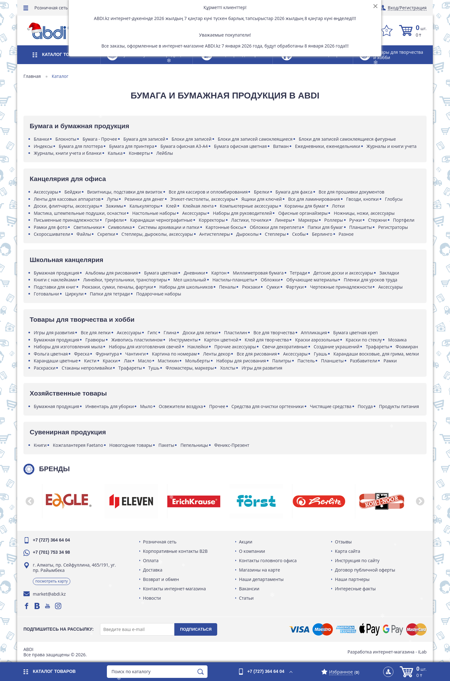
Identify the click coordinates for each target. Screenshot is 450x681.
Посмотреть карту (51, 581)
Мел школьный (189, 280)
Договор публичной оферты (365, 570)
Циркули (74, 294)
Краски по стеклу (364, 340)
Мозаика (397, 340)
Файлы (84, 234)
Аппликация (314, 332)
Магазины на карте (259, 570)
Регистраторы (393, 227)
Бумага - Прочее (99, 139)
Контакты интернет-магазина (174, 589)
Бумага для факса (294, 192)
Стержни (377, 220)
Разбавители (363, 361)
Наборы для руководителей (242, 213)
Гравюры (95, 340)
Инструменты (183, 340)
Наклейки (198, 347)
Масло (145, 361)
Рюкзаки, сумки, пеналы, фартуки (117, 287)
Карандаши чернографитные (161, 220)
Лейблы (164, 153)
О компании (252, 551)
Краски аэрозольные (317, 340)
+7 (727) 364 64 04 (51, 539)
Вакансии (249, 589)
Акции (245, 542)
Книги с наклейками (55, 280)
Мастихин (168, 361)
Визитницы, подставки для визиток (124, 192)
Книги (40, 445)
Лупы (112, 199)
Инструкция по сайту (357, 560)
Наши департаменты (261, 579)
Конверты (139, 153)
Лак (128, 361)
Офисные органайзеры (303, 213)
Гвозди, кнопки (362, 199)
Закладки (389, 273)
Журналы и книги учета (392, 146)
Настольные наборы (154, 213)
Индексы (43, 146)
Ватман (281, 146)
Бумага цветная (161, 273)
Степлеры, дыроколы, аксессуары (157, 234)
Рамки (390, 361)
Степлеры (275, 234)
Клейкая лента (198, 206)
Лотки (338, 206)
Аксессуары (46, 192)
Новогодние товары (130, 445)
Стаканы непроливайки (87, 368)
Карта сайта (347, 551)
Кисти (90, 361)
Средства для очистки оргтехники (268, 406)
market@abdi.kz (49, 594)
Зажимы (114, 206)
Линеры (283, 220)
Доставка (152, 570)
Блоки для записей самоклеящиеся (255, 139)
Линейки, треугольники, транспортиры (125, 280)
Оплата (151, 560)
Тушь (153, 368)
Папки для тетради (110, 294)
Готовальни (46, 294)
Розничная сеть (51, 8)
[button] (29, 501)
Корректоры (212, 220)
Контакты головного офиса (268, 560)
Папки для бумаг (325, 227)
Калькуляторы (144, 206)
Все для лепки (95, 332)
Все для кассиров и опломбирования (208, 192)
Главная (32, 76)
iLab (422, 652)
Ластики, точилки (250, 220)
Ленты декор (217, 354)
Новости (152, 598)
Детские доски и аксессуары (343, 273)
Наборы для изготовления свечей (145, 347)
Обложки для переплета (275, 227)
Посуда (365, 406)
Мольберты (197, 361)
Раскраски (44, 368)
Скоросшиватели (52, 234)
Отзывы (343, 542)
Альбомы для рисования (111, 273)
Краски (110, 361)
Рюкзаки (251, 287)
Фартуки (295, 287)
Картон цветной (221, 340)
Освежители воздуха (181, 406)
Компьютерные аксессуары (249, 206)
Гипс (153, 332)
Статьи (246, 598)
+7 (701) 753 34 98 (51, 552)
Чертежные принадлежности (341, 287)
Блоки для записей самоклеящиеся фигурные (347, 139)
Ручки (355, 220)
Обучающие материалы (312, 280)
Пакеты (166, 445)
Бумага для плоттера (81, 146)
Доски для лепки (200, 332)
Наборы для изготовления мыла (68, 347)
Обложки (270, 280)
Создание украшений (337, 347)
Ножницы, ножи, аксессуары (364, 213)
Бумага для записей (144, 139)
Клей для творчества (267, 340)
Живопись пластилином (136, 340)
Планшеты (360, 227)
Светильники (87, 227)
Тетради (298, 273)
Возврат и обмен (161, 579)
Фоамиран (407, 347)
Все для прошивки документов (351, 192)
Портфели (404, 220)
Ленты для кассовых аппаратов (67, 199)
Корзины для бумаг (305, 206)
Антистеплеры (214, 234)
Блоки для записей (192, 139)
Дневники (194, 273)
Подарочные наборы (158, 294)
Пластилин (235, 332)
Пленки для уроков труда (370, 280)
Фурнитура (107, 354)
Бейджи (72, 192)
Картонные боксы (224, 227)
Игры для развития (54, 332)
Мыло (146, 406)
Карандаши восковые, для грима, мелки (376, 354)
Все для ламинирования (314, 199)
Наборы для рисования (241, 361)
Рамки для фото (50, 227)
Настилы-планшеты (233, 280)
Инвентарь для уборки (109, 406)
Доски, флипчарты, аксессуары (66, 206)
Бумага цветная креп (355, 332)
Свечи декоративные (285, 347)
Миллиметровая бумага (258, 273)
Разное (346, 234)
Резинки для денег (144, 199)
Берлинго (322, 234)
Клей (171, 206)
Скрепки (106, 234)
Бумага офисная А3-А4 (184, 146)
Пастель (306, 361)
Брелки (261, 192)
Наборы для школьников (186, 287)
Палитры (281, 361)
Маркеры (308, 220)
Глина (170, 332)
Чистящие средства (331, 406)
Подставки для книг (55, 287)
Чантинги (135, 354)
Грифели (114, 220)
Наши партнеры (352, 579)
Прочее (217, 406)
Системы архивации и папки (168, 227)
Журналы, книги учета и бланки (68, 153)
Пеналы (227, 287)
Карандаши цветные (56, 361)
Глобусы (394, 199)
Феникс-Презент (231, 445)
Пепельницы (194, 445)
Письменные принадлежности (66, 220)
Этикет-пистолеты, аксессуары (202, 199)
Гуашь (320, 354)
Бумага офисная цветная (240, 146)
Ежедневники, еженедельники (327, 146)
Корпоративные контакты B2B (175, 551)
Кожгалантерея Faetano (78, 445)
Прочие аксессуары (235, 347)
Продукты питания (399, 406)
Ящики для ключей (261, 199)
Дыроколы (247, 234)
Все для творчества (274, 332)
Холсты (227, 368)
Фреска (81, 354)
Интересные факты (355, 589)
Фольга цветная (51, 354)
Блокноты (65, 139)
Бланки (41, 139)
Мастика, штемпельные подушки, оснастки (80, 213)
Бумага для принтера (131, 146)
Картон (219, 273)
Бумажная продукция (56, 273)
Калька (115, 153)
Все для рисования (257, 354)
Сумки (272, 287)
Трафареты (377, 347)
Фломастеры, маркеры (190, 368)
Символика (120, 227)
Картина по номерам (174, 354)
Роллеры (333, 220)
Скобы (299, 234)
